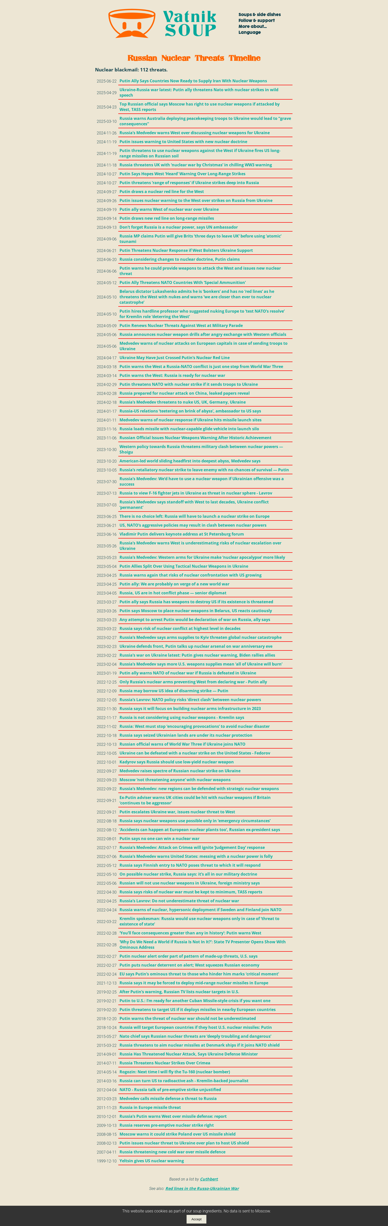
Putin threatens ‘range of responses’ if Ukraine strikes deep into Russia (189, 182)
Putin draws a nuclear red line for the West (162, 191)
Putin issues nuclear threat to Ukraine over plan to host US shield (184, 1143)
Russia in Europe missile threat (150, 1107)
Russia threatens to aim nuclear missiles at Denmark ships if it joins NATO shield (200, 1045)
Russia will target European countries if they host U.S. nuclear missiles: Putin (196, 1027)
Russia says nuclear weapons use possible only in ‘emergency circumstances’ (195, 820)
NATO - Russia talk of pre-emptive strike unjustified (170, 1089)
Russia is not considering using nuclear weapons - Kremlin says (182, 717)
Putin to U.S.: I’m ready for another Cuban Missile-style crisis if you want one (195, 1000)
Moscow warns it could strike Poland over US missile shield (178, 1134)
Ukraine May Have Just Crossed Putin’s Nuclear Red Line (175, 357)
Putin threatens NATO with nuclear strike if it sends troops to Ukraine (189, 384)
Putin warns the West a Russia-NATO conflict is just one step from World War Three (201, 366)
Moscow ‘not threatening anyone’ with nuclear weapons (175, 779)
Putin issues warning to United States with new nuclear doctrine (183, 141)
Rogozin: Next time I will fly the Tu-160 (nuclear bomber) (175, 1072)
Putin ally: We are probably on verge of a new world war (174, 584)
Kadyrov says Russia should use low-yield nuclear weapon (177, 762)
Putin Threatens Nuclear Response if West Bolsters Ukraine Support (186, 250)
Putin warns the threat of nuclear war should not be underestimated (188, 1018)
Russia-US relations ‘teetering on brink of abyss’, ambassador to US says (190, 411)
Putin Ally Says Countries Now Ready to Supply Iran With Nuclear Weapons (193, 81)
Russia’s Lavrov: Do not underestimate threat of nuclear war (179, 900)
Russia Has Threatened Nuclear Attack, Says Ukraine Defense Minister (189, 1054)
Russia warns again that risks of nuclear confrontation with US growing (191, 575)
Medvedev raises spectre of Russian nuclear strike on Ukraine (180, 771)
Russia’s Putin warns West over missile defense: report (173, 1116)
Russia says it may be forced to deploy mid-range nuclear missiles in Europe (194, 983)
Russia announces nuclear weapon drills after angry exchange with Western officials (203, 334)
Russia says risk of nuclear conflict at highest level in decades (180, 628)
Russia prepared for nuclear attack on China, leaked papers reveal (185, 393)
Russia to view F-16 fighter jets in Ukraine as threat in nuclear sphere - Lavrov (196, 493)
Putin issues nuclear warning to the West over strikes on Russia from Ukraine (196, 200)
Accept (197, 1219)
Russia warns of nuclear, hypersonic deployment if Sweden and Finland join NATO (201, 909)
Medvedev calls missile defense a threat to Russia (168, 1098)
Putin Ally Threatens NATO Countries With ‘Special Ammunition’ (183, 282)
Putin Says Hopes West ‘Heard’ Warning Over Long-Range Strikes (182, 173)
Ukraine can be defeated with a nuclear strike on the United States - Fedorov (195, 753)
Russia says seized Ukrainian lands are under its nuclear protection (186, 735)
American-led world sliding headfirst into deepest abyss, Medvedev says (190, 461)
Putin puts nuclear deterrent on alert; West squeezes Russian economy (189, 965)
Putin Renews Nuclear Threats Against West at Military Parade (181, 325)
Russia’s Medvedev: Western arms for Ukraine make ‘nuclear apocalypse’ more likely (202, 557)
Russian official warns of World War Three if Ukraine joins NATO (182, 744)
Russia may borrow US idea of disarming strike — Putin (174, 690)
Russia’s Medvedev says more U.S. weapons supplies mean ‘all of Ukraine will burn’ (201, 664)
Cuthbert (209, 1179)
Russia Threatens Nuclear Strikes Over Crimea (165, 1063)
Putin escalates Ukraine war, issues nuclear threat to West (177, 812)
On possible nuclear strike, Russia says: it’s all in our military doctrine (188, 874)
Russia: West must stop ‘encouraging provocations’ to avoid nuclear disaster (195, 726)
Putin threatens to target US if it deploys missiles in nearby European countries (198, 1009)
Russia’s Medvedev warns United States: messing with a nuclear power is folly (196, 856)
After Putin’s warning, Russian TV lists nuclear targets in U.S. (179, 991)
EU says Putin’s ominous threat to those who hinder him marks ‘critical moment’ (199, 974)
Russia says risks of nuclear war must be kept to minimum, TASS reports (191, 892)
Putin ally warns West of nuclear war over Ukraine (169, 209)
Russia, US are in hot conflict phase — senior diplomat (173, 593)
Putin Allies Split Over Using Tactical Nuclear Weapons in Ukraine (184, 566)
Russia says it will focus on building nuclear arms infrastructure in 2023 (190, 708)
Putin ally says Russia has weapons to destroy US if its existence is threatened (196, 601)
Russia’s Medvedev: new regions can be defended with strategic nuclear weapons (199, 788)
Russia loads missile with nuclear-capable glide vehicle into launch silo (189, 428)
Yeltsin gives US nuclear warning (152, 1160)
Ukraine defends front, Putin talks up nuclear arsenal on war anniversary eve (196, 646)
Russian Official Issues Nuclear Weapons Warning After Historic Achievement (195, 437)
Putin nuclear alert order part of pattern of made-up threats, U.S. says (189, 956)
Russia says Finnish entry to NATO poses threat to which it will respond (190, 865)
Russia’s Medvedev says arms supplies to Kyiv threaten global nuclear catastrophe (201, 637)
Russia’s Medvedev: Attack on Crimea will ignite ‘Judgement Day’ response (192, 847)
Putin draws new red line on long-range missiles (167, 218)
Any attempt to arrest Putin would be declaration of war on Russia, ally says (195, 619)
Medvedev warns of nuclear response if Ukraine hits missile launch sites (191, 420)
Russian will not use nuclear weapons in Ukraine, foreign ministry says (190, 883)
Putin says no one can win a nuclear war (159, 838)
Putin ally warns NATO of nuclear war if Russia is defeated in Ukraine (188, 673)
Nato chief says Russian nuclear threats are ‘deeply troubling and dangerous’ (195, 1036)
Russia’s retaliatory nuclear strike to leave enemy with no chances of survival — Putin (204, 470)
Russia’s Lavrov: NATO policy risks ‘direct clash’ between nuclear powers (190, 699)
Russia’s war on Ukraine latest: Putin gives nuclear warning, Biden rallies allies (197, 655)
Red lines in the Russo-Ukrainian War (202, 1188)
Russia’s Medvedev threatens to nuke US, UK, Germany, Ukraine (183, 402)
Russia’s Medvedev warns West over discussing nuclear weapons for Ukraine (195, 132)
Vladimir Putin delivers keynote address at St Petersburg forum (182, 534)
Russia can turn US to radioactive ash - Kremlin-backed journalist (184, 1080)
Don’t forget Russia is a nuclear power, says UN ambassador (179, 227)
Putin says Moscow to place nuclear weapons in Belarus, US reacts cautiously (196, 610)
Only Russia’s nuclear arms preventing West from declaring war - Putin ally (193, 682)
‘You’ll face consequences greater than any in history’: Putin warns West (190, 933)
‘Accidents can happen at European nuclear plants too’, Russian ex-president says (200, 829)
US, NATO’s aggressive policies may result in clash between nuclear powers (193, 525)
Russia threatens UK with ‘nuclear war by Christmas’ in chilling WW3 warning (196, 165)
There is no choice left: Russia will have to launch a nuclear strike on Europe (194, 516)
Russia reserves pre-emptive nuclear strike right (167, 1125)
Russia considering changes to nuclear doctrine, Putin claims (180, 259)
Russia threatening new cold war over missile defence (172, 1152)
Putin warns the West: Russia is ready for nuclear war (172, 375)
